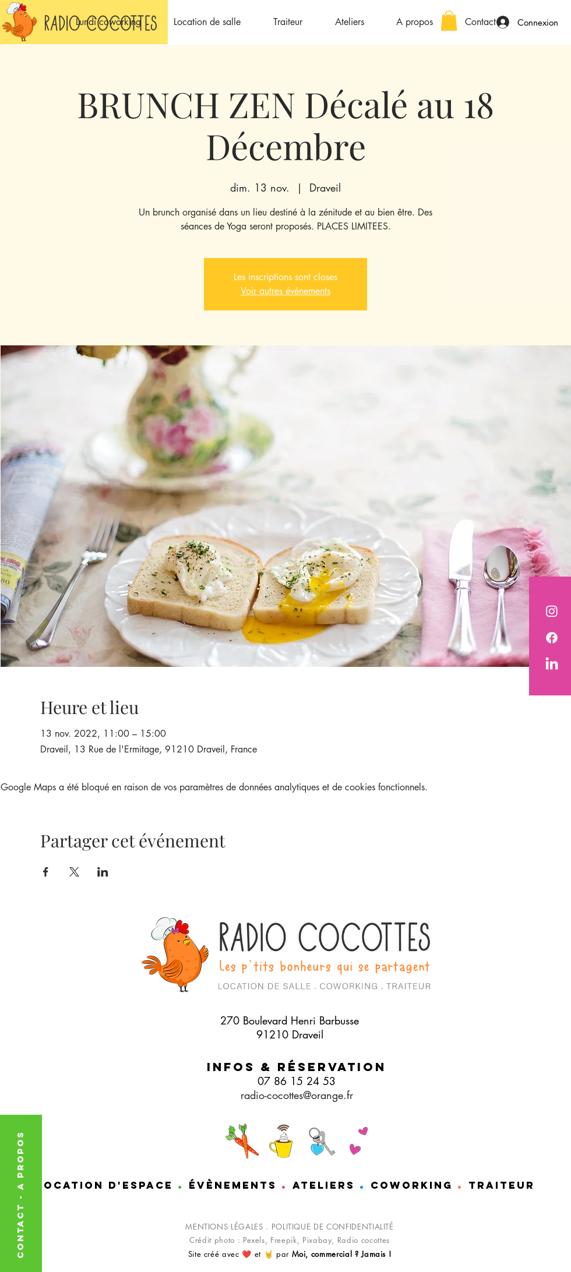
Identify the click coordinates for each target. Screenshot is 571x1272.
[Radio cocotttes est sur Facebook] (551, 637)
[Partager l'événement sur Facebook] (45, 872)
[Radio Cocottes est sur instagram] (551, 611)
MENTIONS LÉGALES (224, 1226)
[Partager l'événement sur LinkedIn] (102, 872)
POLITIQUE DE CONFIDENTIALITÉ (333, 1226)
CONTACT (20, 1229)
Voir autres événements (285, 291)
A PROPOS (20, 1160)
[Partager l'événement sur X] (74, 872)
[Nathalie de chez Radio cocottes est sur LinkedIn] (551, 664)
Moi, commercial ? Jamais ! (342, 1254)
